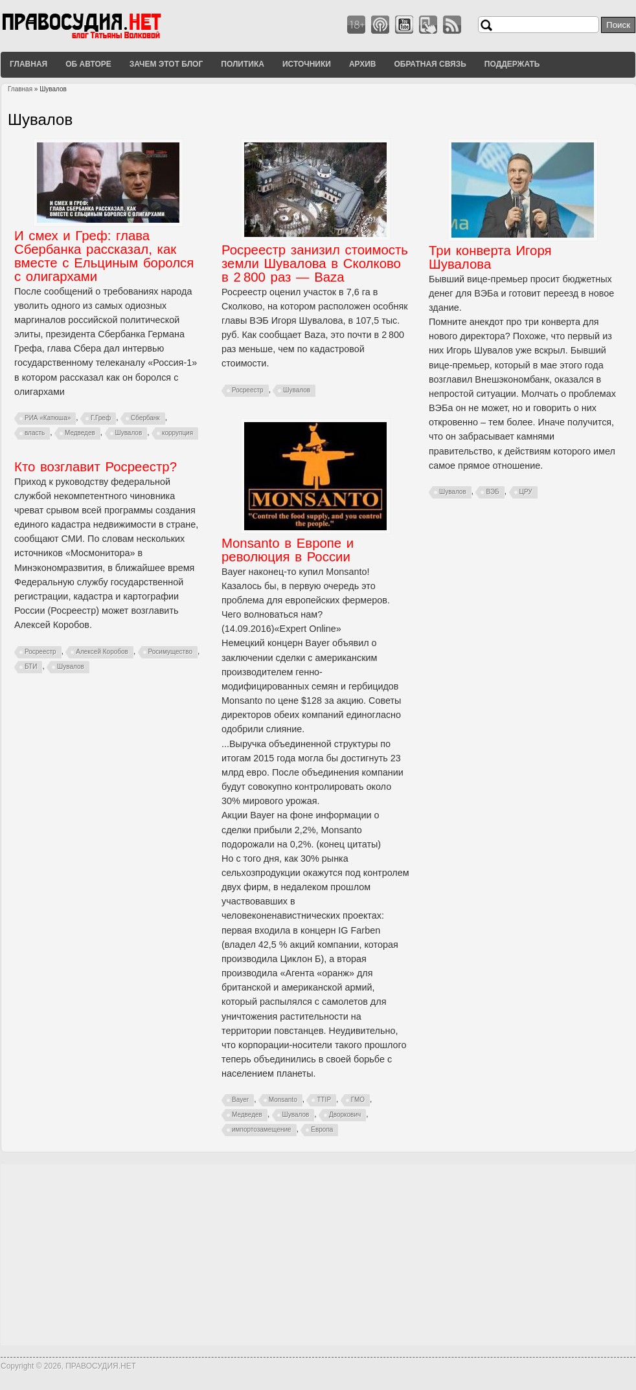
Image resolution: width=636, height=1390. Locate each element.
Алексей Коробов (102, 651)
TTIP (324, 1099)
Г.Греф (101, 417)
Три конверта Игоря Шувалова (490, 257)
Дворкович (345, 1114)
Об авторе (88, 64)
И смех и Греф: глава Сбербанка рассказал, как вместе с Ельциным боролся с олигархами (104, 256)
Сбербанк (145, 417)
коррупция (177, 432)
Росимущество (170, 651)
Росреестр (248, 390)
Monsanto (283, 1099)
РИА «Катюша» (48, 417)
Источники (306, 64)
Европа (322, 1129)
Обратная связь (430, 64)
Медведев (80, 432)
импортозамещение (261, 1129)
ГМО (358, 1099)
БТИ (31, 666)
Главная (28, 64)
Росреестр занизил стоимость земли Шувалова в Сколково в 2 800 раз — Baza (314, 263)
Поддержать (512, 64)
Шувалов (128, 432)
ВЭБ (492, 491)
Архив (362, 64)
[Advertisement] (318, 1254)
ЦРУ (525, 491)
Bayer (240, 1099)
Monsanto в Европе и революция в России (287, 550)
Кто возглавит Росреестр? (95, 467)
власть (35, 432)
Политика (242, 64)
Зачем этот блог (166, 64)
